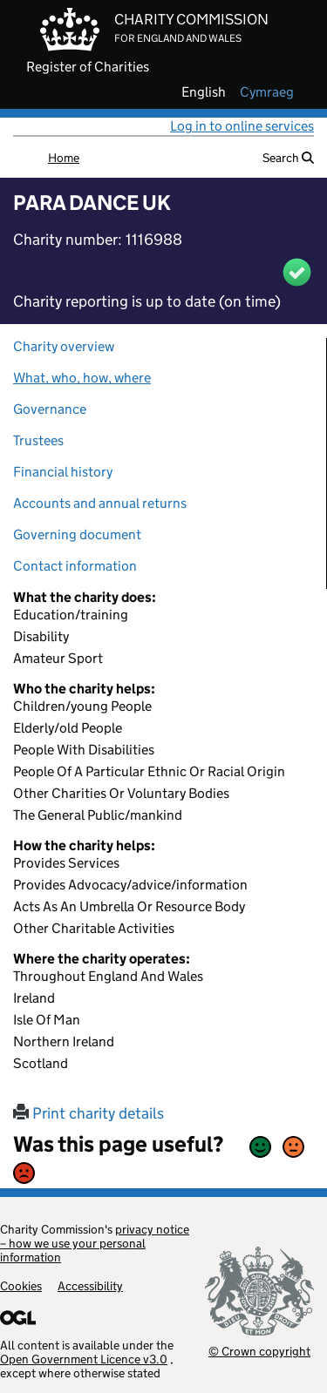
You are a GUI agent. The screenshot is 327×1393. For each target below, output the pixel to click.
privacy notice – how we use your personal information (94, 1243)
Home (63, 158)
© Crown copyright (259, 1350)
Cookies (21, 1286)
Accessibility (90, 1286)
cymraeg (267, 92)
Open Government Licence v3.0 (83, 1359)
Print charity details (88, 1113)
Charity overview (63, 346)
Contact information (75, 566)
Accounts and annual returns (100, 503)
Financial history (62, 471)
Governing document (77, 534)
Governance (49, 409)
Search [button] (288, 158)
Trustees (38, 440)
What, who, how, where (82, 377)
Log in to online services (242, 126)
